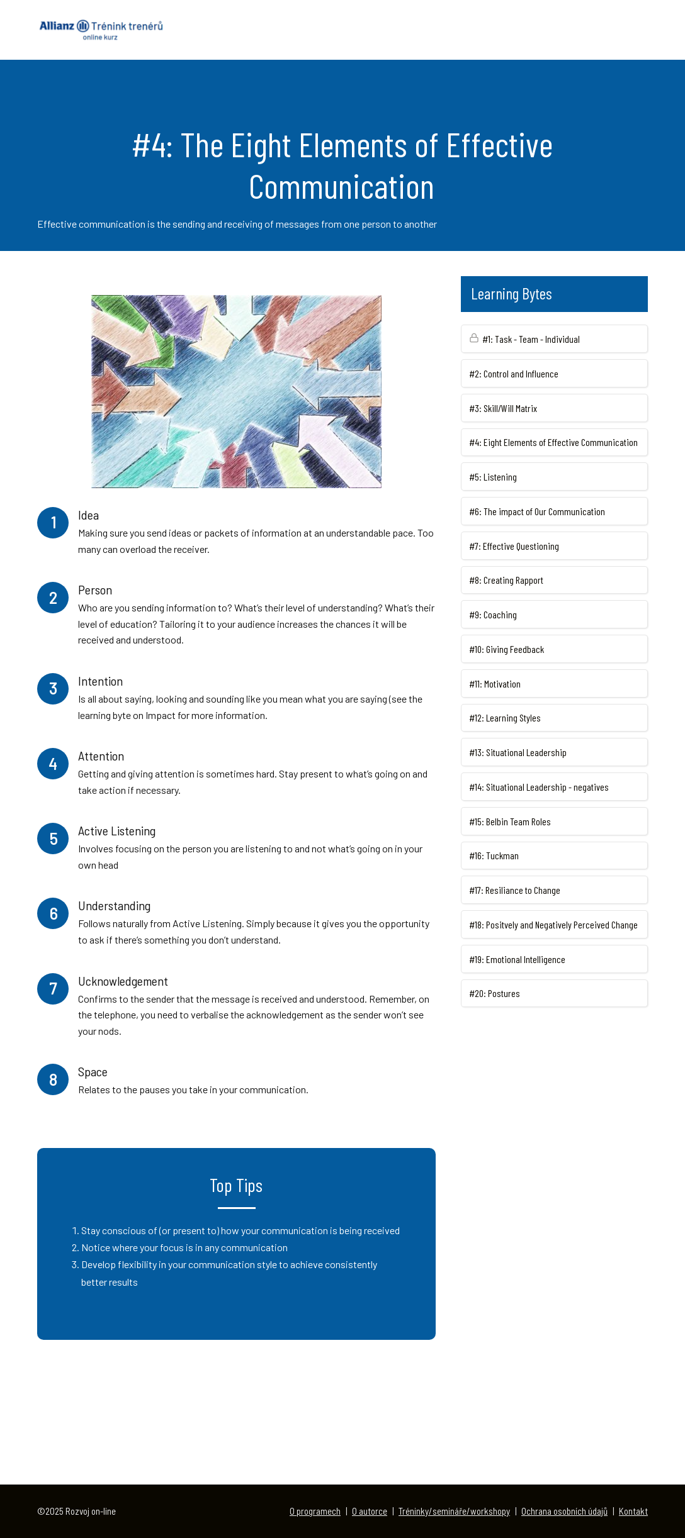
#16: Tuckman (494, 855)
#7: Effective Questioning (514, 546)
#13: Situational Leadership (518, 752)
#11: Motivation (495, 683)
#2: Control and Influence (513, 373)
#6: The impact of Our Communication (537, 511)
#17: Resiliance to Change (514, 890)
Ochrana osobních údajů (564, 1511)
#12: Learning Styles (505, 717)
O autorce (369, 1511)
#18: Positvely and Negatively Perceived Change (553, 924)
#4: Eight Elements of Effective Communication (553, 442)
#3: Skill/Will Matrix (503, 408)
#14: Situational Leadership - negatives (539, 787)
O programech (315, 1511)
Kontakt (633, 1511)
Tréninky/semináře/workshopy (454, 1511)
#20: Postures (494, 993)
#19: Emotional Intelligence (517, 959)
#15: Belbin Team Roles (510, 821)
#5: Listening (493, 476)
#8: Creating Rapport (506, 580)
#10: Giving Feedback (506, 649)
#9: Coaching (493, 614)
